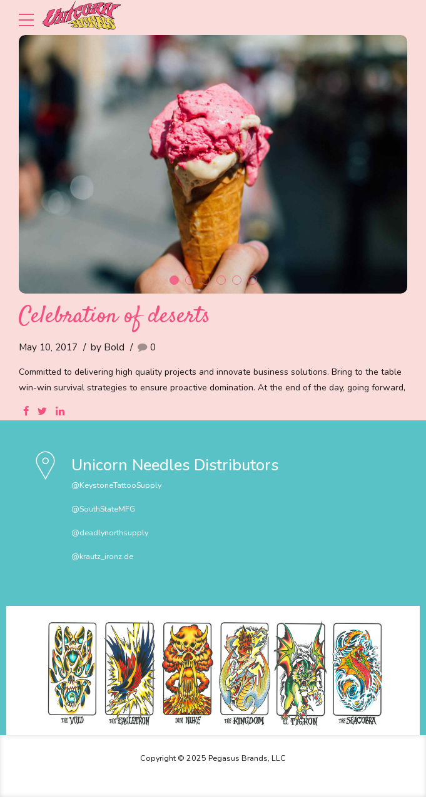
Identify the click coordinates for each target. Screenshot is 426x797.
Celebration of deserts (114, 316)
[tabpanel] (213, 164)
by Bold (107, 347)
